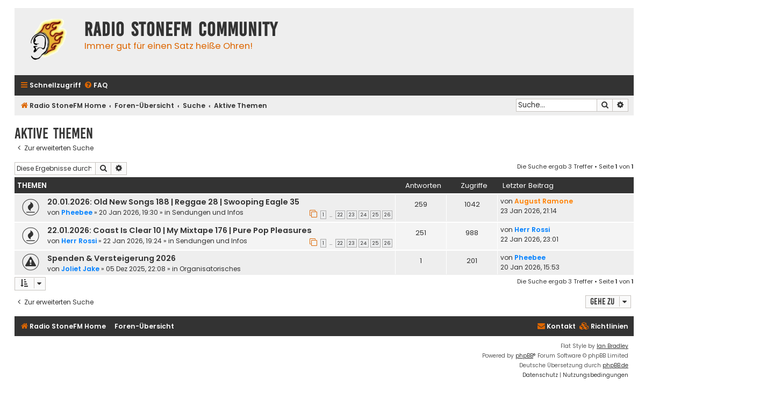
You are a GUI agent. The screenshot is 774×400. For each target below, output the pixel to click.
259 (420, 204)
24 (364, 215)
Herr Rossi (79, 240)
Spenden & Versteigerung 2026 (111, 258)
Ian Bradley (612, 346)
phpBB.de (615, 365)
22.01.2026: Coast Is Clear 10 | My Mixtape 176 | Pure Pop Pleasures (179, 230)
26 (387, 215)
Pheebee (76, 212)
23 (352, 215)
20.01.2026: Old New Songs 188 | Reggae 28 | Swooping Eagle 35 (173, 202)
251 (420, 233)
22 (340, 215)
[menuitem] (96, 85)
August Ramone (543, 201)
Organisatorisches (210, 268)
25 (375, 215)
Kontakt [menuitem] (556, 326)
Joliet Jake (80, 268)
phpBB (524, 356)
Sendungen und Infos (207, 212)
